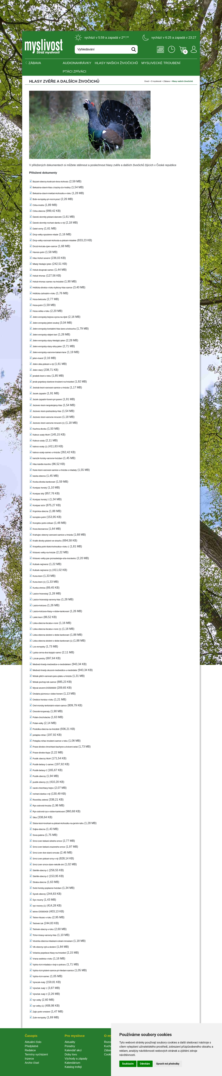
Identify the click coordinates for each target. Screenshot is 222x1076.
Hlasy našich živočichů (116, 63)
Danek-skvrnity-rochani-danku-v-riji (49, 223)
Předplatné (31, 1046)
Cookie (109, 1054)
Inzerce (29, 1058)
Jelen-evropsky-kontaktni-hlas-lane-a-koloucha (54, 329)
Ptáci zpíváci (74, 71)
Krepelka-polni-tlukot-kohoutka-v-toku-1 (51, 546)
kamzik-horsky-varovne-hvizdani (47, 458)
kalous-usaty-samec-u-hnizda (46, 452)
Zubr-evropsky (39, 1017)
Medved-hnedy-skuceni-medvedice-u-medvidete (55, 670)
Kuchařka (110, 1046)
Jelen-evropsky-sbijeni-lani (45, 335)
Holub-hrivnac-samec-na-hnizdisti (48, 282)
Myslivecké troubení (160, 63)
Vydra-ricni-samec (41, 976)
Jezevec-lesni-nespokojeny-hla (47, 405)
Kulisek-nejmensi (40, 564)
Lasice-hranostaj (40, 594)
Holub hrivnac (39, 276)
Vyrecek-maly (39, 982)
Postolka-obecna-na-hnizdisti (46, 729)
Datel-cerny (38, 229)
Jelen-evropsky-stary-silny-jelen (47, 346)
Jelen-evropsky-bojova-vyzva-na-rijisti (50, 317)
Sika (35, 817)
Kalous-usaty (39, 440)
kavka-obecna (39, 476)
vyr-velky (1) (38, 1006)
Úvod (146, 81)
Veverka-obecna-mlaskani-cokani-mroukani (52, 941)
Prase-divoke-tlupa (41, 753)
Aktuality (70, 1042)
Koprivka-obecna (40, 511)
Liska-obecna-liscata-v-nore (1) (47, 629)
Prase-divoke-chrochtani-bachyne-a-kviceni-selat (55, 747)
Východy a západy (76, 1058)
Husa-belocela (39, 299)
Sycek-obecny (39, 894)
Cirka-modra (38, 205)
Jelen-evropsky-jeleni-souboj (46, 323)
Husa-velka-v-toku (41, 311)
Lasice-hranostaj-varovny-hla (46, 599)
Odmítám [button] (145, 1063)
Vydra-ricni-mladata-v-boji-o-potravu (49, 964)
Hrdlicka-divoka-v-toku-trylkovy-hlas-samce (52, 287)
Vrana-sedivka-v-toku (42, 959)
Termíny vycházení (36, 1054)
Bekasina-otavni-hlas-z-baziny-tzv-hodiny (52, 187)
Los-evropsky (39, 647)
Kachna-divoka (39, 429)
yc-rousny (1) (39, 906)
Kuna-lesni (37, 576)
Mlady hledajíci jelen (42, 264)
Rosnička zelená (40, 800)
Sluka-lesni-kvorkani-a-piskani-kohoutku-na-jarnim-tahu (58, 823)
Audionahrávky (77, 63)
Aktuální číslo (33, 1042)
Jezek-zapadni (39, 393)
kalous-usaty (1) (40, 446)
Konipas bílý (38, 493)
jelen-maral (38, 358)
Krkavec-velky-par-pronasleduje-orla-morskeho (54, 558)
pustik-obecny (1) (41, 782)
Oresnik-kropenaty (41, 711)
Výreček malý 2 (40, 994)
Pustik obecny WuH (42, 758)
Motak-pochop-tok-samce (44, 682)
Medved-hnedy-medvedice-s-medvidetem (52, 664)
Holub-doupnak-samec (43, 270)
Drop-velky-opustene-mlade (45, 234)
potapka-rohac (39, 735)
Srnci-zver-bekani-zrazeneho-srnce (49, 847)
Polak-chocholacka (41, 717)
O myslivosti (156, 81)
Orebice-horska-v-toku (43, 700)
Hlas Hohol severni (41, 258)
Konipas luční (39, 505)
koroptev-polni (39, 517)
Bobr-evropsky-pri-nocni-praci (46, 199)
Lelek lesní (37, 617)
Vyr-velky (37, 1000)
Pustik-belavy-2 (40, 770)
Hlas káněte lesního (42, 464)
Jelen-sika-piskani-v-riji (43, 364)
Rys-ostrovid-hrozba (42, 805)
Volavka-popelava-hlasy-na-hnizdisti (49, 953)
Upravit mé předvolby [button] (167, 1063)
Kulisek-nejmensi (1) (42, 570)
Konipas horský (40, 488)
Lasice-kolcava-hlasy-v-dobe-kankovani (51, 611)
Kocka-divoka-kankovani (44, 482)
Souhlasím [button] (128, 1063)
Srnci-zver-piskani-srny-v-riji (45, 858)
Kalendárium (72, 1062)
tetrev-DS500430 (40, 911)
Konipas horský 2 (41, 499)
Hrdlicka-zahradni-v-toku (44, 293)
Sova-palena (38, 835)
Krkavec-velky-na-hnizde (44, 552)
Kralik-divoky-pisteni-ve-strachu (47, 541)
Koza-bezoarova (40, 529)
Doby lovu (71, 1054)
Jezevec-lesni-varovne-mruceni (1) (49, 423)
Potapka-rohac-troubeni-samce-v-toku (50, 741)
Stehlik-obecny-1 (40, 870)
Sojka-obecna (39, 829)
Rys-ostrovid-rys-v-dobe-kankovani (49, 811)
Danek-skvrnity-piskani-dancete (47, 217)
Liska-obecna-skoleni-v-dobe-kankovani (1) (52, 641)
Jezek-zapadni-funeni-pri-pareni (47, 399)
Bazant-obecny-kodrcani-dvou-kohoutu (50, 181)
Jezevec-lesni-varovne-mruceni (47, 417)
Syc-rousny (38, 900)
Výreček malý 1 (40, 988)
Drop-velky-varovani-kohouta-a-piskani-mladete (54, 240)
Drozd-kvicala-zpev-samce (45, 246)
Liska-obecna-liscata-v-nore (45, 623)
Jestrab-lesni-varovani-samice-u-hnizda (51, 387)
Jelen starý (38, 370)
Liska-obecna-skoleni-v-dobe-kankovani (51, 635)
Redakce (30, 1050)
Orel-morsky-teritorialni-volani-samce (50, 705)
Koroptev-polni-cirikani (43, 523)
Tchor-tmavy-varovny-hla (44, 935)
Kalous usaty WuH (41, 435)
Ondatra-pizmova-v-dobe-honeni (48, 694)
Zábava (166, 81)
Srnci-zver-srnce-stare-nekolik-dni (48, 864)
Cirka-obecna (39, 211)
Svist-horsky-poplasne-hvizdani (47, 888)
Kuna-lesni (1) (39, 582)
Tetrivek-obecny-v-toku (43, 929)
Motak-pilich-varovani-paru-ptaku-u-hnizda (52, 676)
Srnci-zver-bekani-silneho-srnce (47, 841)
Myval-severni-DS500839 (44, 688)
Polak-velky (38, 723)
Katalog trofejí (73, 1066)
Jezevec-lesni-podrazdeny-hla (47, 411)
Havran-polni (38, 252)
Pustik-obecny (39, 776)
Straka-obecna (39, 882)
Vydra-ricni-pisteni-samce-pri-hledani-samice (53, 970)
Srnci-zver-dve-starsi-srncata (46, 853)
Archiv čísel (32, 1062)
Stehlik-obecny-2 (40, 876)
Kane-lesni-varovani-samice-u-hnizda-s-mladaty (55, 470)
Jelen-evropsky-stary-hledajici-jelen (49, 340)
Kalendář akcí (73, 1050)
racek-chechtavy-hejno (43, 788)
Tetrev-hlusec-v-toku (42, 917)
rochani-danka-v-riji (41, 794)
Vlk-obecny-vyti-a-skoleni (44, 947)
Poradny (70, 1046)
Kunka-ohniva (39, 588)
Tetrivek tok (38, 923)
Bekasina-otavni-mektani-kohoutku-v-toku (52, 193)
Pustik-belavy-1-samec (43, 764)
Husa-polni (37, 305)
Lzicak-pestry (39, 658)
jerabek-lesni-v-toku (42, 376)
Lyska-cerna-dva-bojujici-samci (47, 652)
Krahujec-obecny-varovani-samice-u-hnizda (53, 535)
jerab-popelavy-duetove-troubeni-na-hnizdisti (53, 382)
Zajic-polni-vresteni (41, 1012)
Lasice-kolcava (39, 605)
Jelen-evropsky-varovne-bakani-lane (49, 352)
